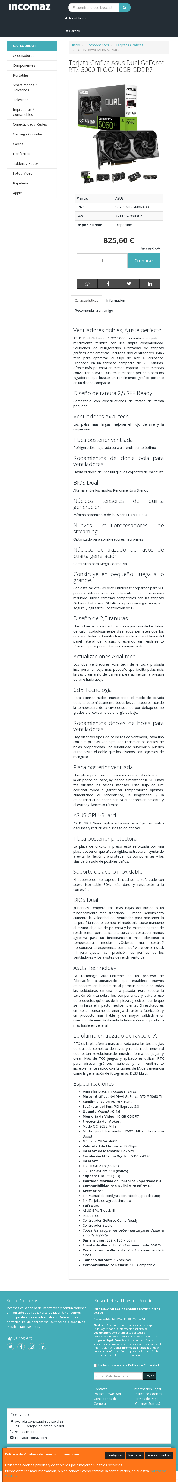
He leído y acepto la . (128, 1365)
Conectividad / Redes (30, 124)
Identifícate (76, 18)
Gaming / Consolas (28, 134)
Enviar (149, 1376)
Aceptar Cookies (159, 1455)
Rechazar (135, 1455)
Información (115, 300)
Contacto (101, 1389)
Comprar (143, 261)
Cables (18, 143)
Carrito (72, 30)
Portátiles (21, 75)
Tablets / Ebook (25, 163)
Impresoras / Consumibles (23, 112)
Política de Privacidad (128, 1355)
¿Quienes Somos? (147, 1403)
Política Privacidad (107, 1394)
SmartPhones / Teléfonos (25, 87)
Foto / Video (23, 173)
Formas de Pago (146, 1398)
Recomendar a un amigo (94, 310)
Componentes (24, 65)
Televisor (20, 99)
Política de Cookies (148, 1394)
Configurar (114, 1455)
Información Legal (147, 1389)
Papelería (20, 183)
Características (86, 300)
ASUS (119, 198)
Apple (17, 193)
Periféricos (21, 153)
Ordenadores (23, 55)
